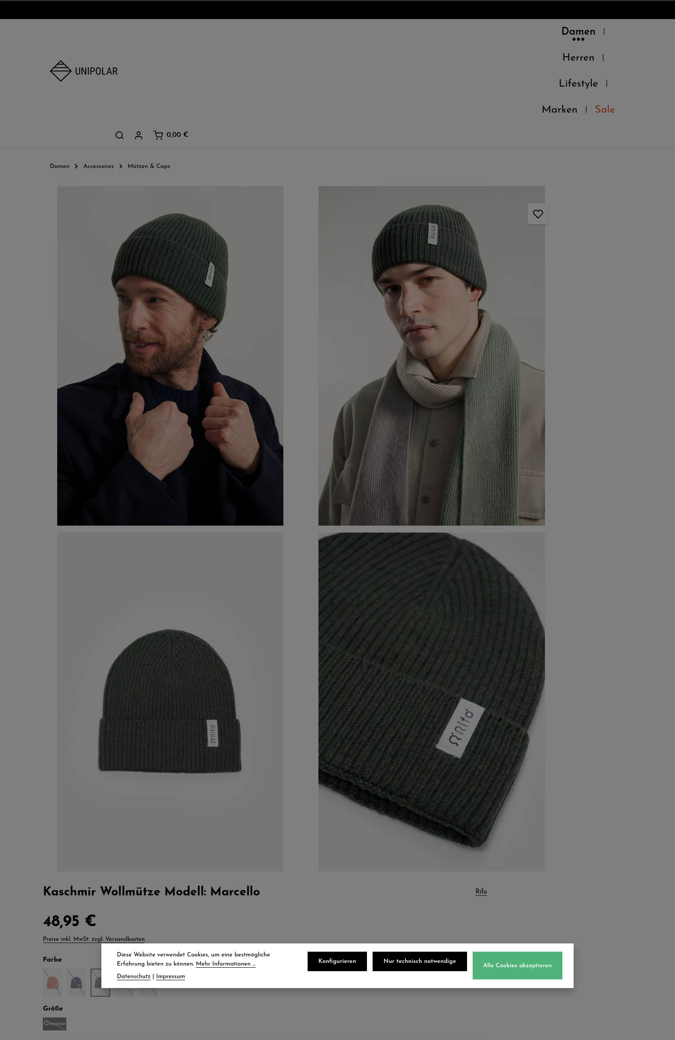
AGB (362, 840)
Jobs (58, 859)
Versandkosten (434, 1027)
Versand (217, 821)
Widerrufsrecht (382, 859)
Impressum (374, 878)
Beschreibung (492, 303)
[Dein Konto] (571, 34)
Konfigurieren (343, 964)
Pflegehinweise (495, 545)
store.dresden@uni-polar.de (557, 890)
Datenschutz (377, 821)
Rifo (626, 103)
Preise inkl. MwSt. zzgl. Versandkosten (498, 155)
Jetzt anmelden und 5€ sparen (337, 740)
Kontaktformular (537, 930)
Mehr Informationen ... (226, 966)
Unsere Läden (77, 840)
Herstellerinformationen (513, 585)
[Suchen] (552, 34)
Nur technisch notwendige (423, 964)
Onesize (459, 241)
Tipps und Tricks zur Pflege (552, 457)
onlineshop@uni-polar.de (552, 837)
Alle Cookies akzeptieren (518, 968)
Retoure (216, 859)
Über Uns (68, 821)
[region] (236, 344)
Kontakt (65, 878)
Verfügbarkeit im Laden (514, 524)
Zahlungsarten (230, 840)
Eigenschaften (494, 565)
